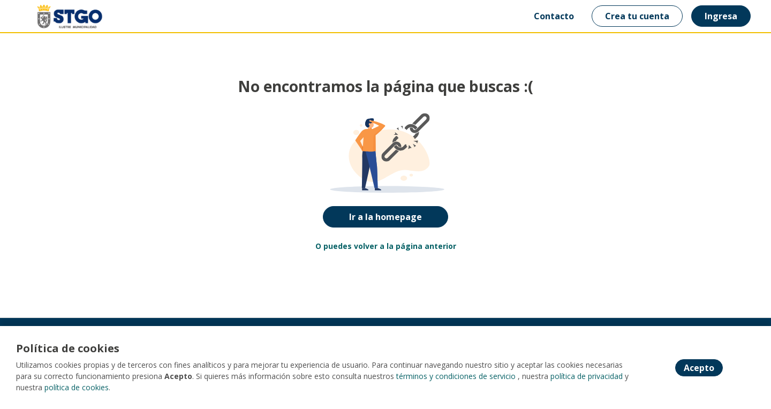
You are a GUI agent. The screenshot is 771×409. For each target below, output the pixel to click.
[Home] (62, 16)
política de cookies (76, 387)
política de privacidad (586, 376)
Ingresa (721, 16)
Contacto (554, 16)
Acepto (699, 368)
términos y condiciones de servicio (456, 376)
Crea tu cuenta (637, 16)
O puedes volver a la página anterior (385, 246)
